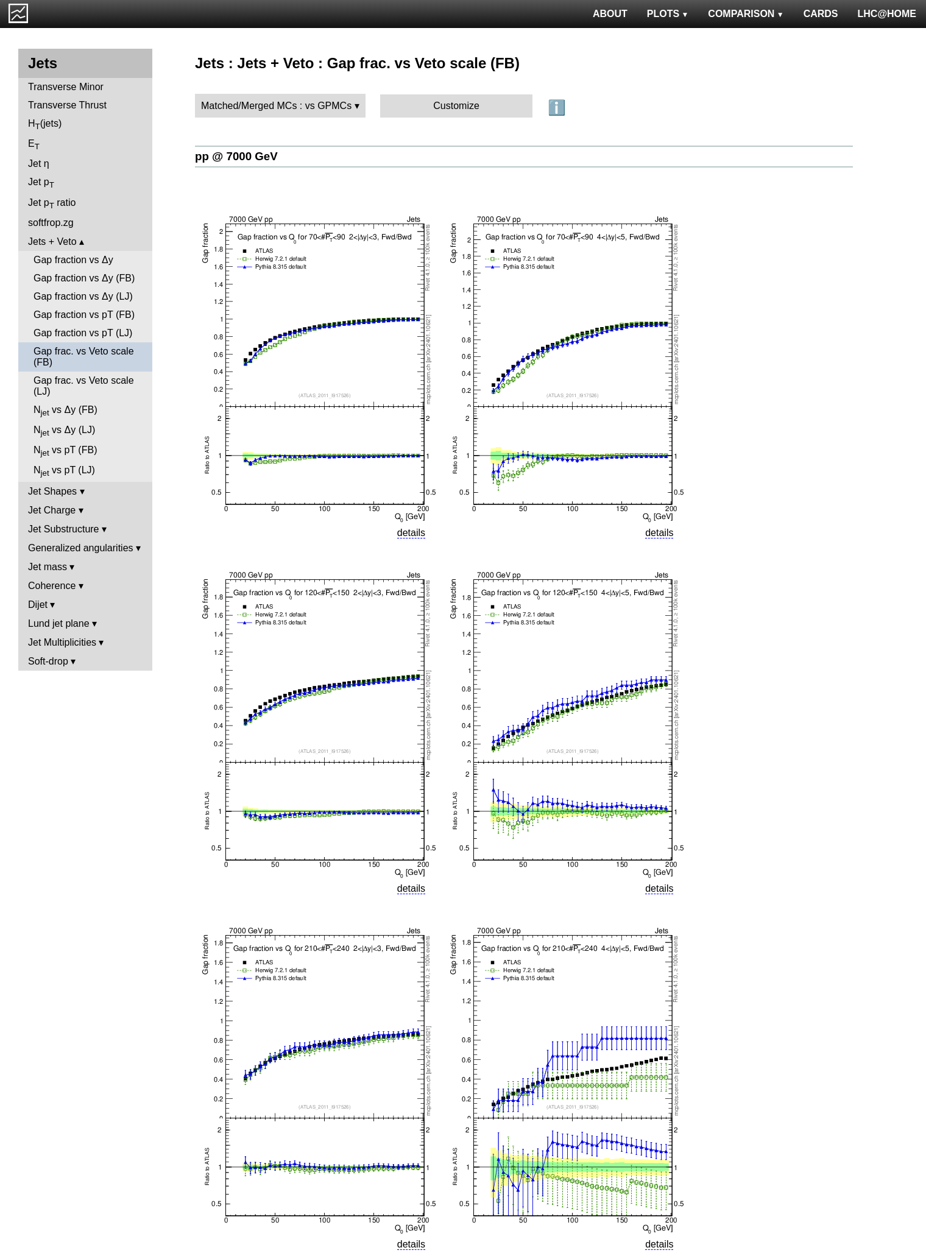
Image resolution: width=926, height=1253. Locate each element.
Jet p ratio (52, 203)
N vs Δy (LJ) (64, 431)
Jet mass (47, 567)
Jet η (38, 163)
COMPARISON (745, 14)
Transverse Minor (66, 87)
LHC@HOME (887, 14)
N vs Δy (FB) (65, 410)
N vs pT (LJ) (64, 471)
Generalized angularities (80, 548)
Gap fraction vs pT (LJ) (83, 333)
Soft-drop (48, 661)
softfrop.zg (51, 222)
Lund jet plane (59, 623)
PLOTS (668, 14)
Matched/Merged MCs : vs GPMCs (276, 106)
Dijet (38, 604)
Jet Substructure (63, 529)
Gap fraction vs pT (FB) (84, 314)
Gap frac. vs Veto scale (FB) (84, 356)
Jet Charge (52, 510)
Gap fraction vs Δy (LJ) (83, 296)
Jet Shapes (52, 491)
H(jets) (45, 124)
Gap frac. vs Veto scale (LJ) (84, 386)
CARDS (821, 14)
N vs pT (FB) (65, 451)
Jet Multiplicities (62, 642)
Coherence (52, 586)
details (411, 533)
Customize (456, 106)
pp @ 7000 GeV (236, 156)
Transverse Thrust (67, 105)
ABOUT (610, 14)
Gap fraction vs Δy (73, 260)
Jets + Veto (52, 241)
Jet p (41, 183)
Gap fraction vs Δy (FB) (84, 278)
